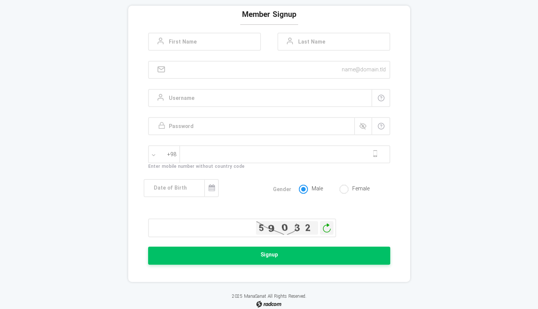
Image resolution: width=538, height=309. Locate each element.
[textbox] (165, 154)
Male (317, 189)
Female (361, 189)
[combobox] (165, 155)
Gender (282, 189)
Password (181, 127)
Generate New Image (326, 228)
